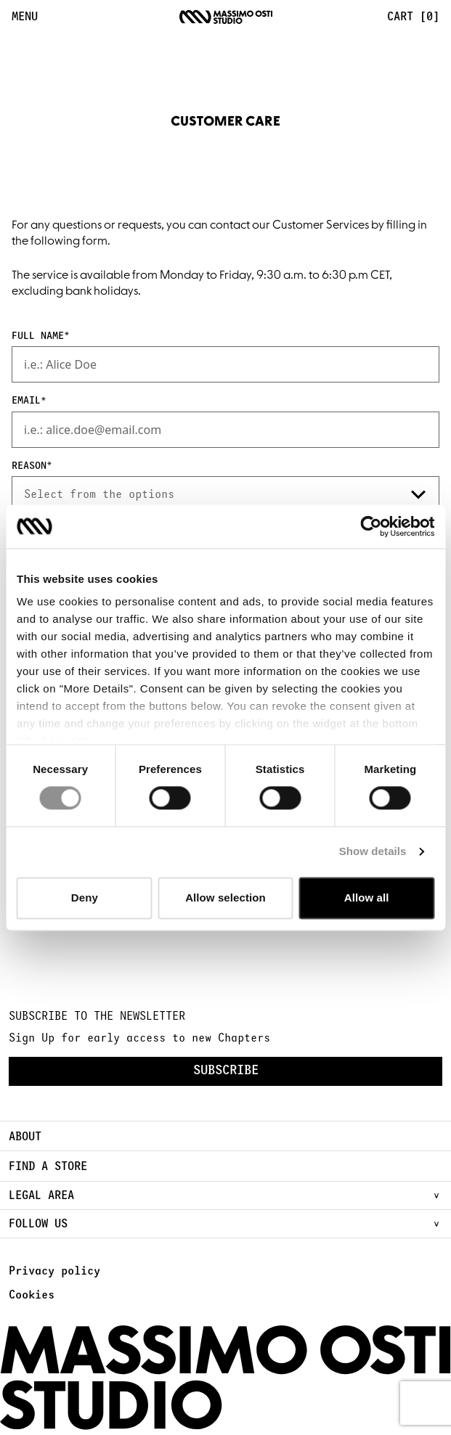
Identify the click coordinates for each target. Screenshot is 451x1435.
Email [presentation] (26, 401)
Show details (373, 852)
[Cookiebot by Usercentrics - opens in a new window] (370, 526)
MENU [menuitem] (25, 17)
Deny (84, 897)
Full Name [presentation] (38, 336)
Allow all (366, 897)
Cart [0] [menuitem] (413, 17)
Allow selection (225, 897)
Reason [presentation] (29, 466)
